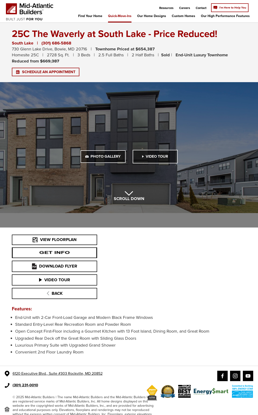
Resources (166, 8)
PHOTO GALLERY (102, 156)
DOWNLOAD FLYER (54, 266)
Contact (201, 8)
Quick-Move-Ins (119, 15)
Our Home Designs (151, 15)
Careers (184, 8)
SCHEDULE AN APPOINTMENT (45, 72)
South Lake (22, 43)
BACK (55, 293)
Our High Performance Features (225, 15)
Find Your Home (90, 15)
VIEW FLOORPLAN (54, 240)
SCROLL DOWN (129, 196)
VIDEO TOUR (155, 156)
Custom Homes (183, 15)
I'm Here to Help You (229, 7)
